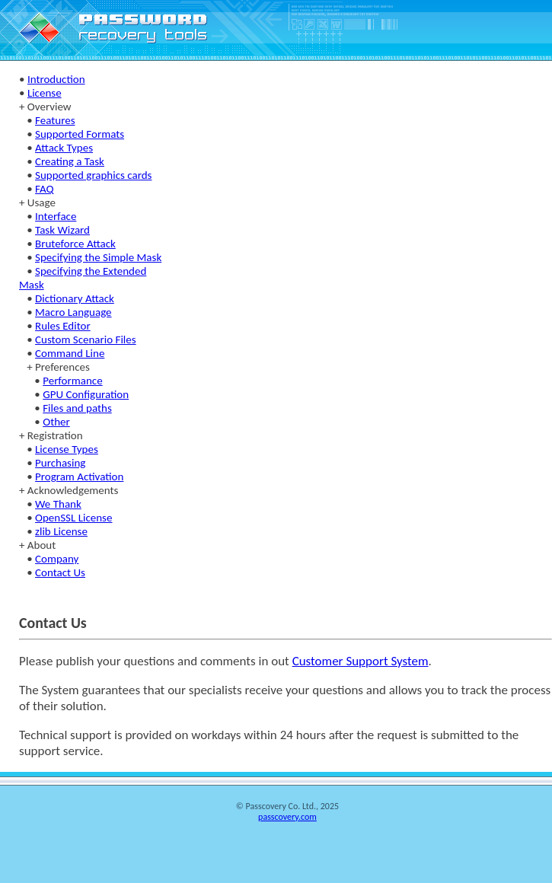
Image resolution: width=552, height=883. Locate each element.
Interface (55, 216)
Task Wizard (62, 230)
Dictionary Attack (74, 298)
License (44, 93)
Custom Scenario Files (85, 339)
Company (56, 559)
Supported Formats (79, 134)
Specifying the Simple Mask (98, 257)
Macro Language (73, 312)
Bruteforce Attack (75, 243)
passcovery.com (287, 816)
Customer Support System (360, 661)
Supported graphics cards (93, 175)
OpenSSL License (73, 517)
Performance (72, 380)
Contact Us (60, 572)
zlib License (61, 531)
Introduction (56, 79)
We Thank (58, 504)
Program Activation (79, 476)
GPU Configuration (86, 394)
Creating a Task (69, 161)
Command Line (69, 353)
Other (56, 422)
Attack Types (64, 148)
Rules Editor (63, 326)
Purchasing (60, 463)
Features (55, 120)
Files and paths (77, 408)
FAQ (44, 189)
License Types (66, 449)
